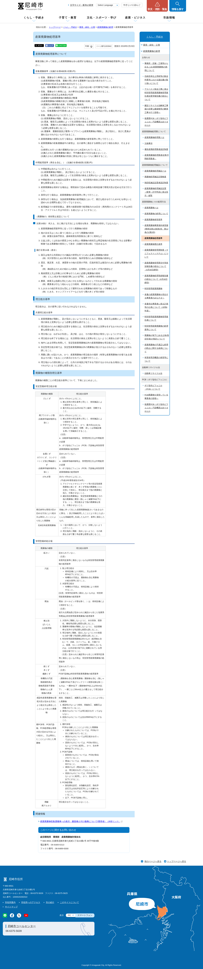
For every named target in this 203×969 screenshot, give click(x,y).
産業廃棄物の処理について (156, 214)
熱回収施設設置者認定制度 (156, 183)
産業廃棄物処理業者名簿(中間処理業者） (156, 157)
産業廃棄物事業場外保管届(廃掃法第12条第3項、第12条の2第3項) (156, 228)
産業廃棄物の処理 (105, 27)
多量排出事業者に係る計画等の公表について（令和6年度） (156, 307)
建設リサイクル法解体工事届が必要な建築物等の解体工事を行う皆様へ (156, 109)
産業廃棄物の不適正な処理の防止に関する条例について (156, 348)
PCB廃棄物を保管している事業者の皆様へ (156, 396)
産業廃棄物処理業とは (154, 137)
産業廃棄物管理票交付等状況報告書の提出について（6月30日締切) (156, 266)
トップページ (55, 27)
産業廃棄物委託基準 (153, 244)
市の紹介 (50, 902)
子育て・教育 (67, 17)
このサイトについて (69, 902)
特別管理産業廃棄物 (153, 289)
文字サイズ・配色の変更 (81, 5)
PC (69, 915)
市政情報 (169, 17)
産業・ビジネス (135, 17)
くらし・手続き (34, 17)
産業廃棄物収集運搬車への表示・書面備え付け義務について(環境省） (81, 821)
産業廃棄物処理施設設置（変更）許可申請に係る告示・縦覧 (156, 191)
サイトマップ (11, 907)
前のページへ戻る (152, 861)
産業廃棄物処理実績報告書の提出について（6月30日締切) (156, 279)
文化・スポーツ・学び (101, 17)
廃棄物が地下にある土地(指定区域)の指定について (156, 337)
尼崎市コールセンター (22, 926)
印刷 (87, 46)
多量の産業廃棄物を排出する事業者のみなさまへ (156, 296)
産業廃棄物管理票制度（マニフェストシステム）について (156, 253)
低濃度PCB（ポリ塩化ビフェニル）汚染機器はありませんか (156, 121)
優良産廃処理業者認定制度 (156, 149)
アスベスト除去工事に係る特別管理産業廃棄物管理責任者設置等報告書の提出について (156, 94)
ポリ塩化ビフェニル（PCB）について (153, 387)
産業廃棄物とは (151, 208)
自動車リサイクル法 (153, 373)
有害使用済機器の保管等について (156, 359)
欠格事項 (148, 143)
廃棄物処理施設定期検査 (155, 177)
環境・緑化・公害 (87, 27)
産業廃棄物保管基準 (153, 220)
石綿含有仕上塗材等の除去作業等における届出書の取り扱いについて (156, 79)
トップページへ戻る (176, 861)
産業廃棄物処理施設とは (155, 171)
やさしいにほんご (131, 5)
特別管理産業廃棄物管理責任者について (156, 318)
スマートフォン (85, 915)
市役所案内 (10, 902)
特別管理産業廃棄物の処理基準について (156, 328)
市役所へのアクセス (30, 902)
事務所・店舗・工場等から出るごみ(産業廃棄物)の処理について (156, 66)
